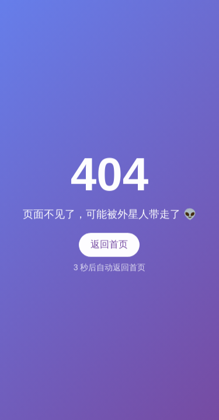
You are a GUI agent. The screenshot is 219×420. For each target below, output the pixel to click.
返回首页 (109, 244)
